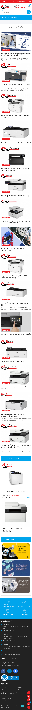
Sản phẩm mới (5, 700)
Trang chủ (4, 687)
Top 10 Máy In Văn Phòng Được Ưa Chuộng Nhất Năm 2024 (13, 415)
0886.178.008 (20, 7)
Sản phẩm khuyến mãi (7, 696)
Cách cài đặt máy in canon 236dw (12, 361)
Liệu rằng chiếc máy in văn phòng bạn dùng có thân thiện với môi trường (16, 446)
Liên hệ (19, 689)
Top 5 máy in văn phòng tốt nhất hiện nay (15, 196)
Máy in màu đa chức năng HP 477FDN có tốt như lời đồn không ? (15, 277)
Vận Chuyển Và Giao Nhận (8, 663)
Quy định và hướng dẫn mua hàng (10, 665)
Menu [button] (3, 1)
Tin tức (3, 689)
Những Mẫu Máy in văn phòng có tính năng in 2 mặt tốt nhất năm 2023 (16, 54)
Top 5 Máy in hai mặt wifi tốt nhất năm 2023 (16, 143)
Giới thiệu (20, 687)
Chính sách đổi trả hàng (7, 662)
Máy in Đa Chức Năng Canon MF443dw (12, 528)
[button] (16, 18)
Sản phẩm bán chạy (6, 698)
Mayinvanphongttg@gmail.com (23, 1)
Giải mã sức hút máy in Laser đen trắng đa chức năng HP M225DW (15, 222)
